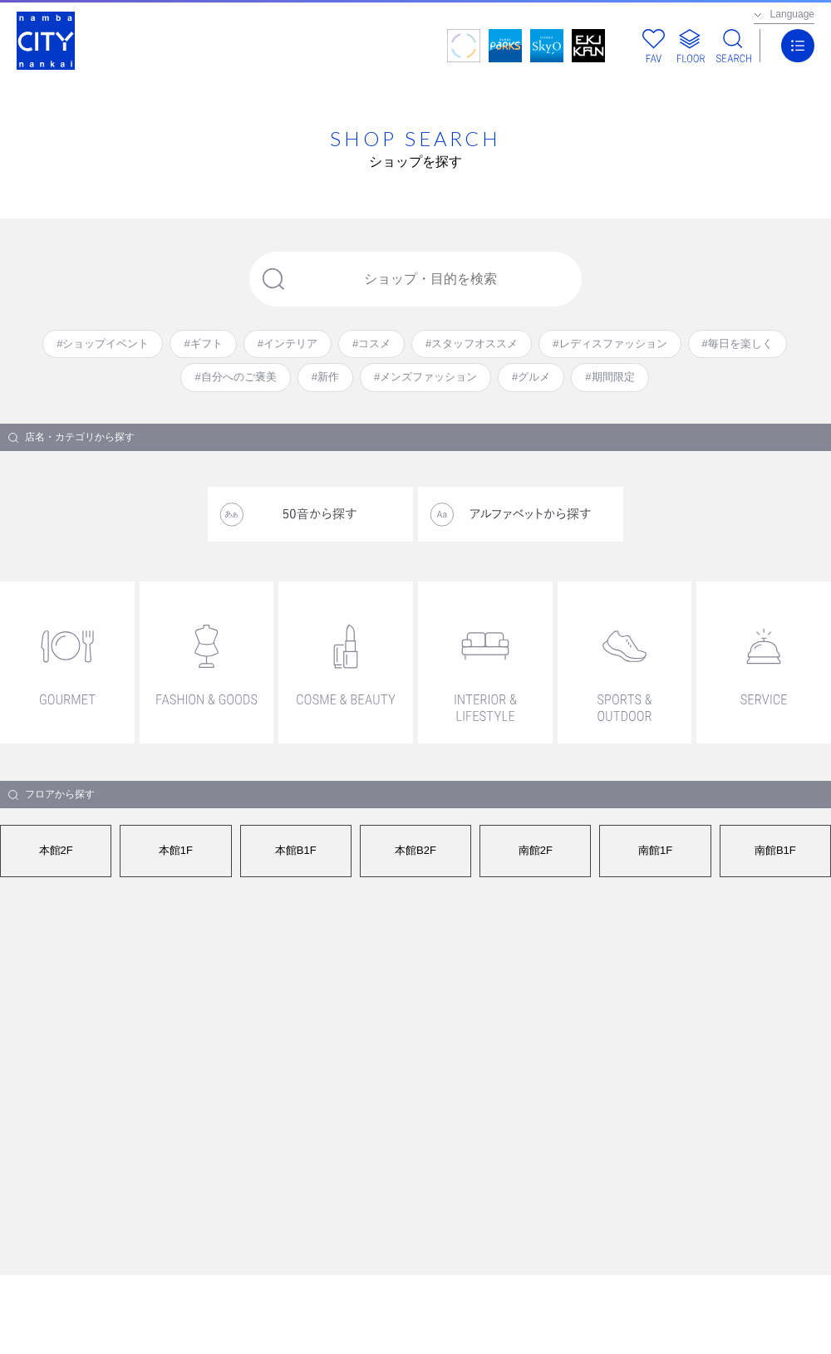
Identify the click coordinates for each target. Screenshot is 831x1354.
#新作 (325, 376)
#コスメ (371, 343)
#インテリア (287, 343)
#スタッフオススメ (471, 343)
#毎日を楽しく (737, 343)
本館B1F (296, 850)
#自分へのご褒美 (235, 376)
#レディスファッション (609, 343)
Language (792, 14)
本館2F (56, 850)
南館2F (536, 850)
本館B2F (415, 850)
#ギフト (203, 343)
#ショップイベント (103, 343)
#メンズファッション (425, 376)
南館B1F (775, 850)
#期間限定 (609, 376)
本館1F (176, 850)
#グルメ (531, 376)
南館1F (655, 850)
